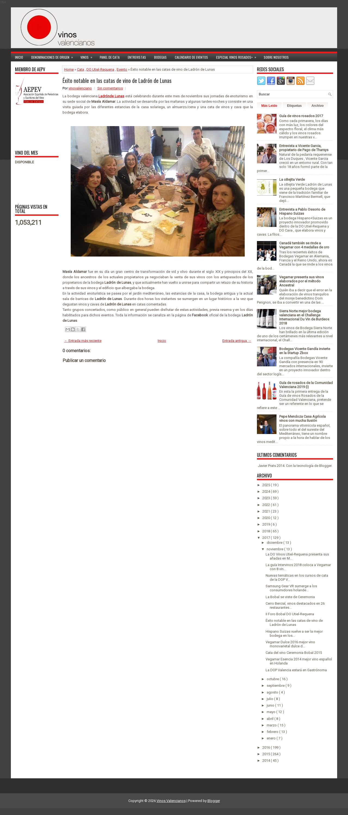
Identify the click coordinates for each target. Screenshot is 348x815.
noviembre (275, 549)
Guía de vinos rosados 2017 (301, 116)
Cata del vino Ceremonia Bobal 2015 (294, 653)
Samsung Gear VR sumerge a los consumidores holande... (291, 588)
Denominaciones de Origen (53, 56)
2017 (266, 538)
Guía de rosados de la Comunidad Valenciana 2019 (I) (306, 385)
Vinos (88, 56)
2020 (266, 518)
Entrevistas (137, 57)
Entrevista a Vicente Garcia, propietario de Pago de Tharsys (303, 148)
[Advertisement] (32, 127)
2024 (266, 491)
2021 (266, 511)
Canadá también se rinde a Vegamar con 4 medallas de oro (304, 245)
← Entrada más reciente (82, 341)
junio (271, 705)
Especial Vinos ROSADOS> (238, 56)
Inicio (19, 57)
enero (271, 738)
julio (270, 699)
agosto (273, 692)
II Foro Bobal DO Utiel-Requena (290, 614)
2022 (266, 505)
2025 (266, 485)
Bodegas (160, 57)
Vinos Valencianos (171, 801)
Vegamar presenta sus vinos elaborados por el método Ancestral (301, 281)
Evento (122, 69)
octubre (273, 679)
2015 (266, 754)
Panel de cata (110, 57)
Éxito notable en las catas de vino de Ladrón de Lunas (117, 80)
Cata (80, 69)
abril (270, 719)
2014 (266, 760)
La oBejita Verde (292, 179)
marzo (272, 725)
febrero (273, 732)
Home (69, 69)
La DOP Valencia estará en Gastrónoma (296, 670)
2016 (266, 747)
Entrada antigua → (236, 341)
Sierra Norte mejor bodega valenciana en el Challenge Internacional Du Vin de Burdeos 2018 (304, 317)
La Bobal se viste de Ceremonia (290, 597)
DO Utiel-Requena (100, 69)
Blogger (325, 466)
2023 (266, 498)
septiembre (276, 685)
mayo (271, 712)
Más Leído (269, 106)
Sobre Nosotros (276, 57)
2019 (266, 524)
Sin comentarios (110, 88)
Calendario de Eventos (191, 57)
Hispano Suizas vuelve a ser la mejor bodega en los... (294, 633)
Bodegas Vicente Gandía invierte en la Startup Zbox (304, 351)
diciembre (275, 543)
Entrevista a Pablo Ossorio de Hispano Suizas (302, 211)
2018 (266, 531)
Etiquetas (294, 106)
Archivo (318, 106)
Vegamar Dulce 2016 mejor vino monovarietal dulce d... (290, 644)
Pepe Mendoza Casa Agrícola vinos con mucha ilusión (302, 418)
